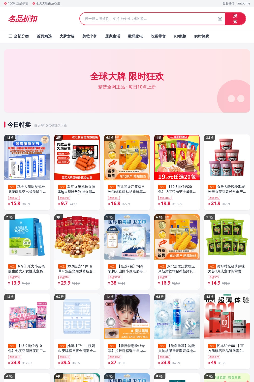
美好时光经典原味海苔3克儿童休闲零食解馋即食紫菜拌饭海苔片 (226, 269)
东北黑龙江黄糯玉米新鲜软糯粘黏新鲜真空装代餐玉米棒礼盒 (126, 189)
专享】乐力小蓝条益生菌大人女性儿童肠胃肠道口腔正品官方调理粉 (26, 269)
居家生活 (112, 36)
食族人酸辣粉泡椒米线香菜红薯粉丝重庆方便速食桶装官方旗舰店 (226, 189)
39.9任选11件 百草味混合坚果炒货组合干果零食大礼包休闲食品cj (75, 269)
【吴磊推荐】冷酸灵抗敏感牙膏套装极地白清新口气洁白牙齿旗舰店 (176, 349)
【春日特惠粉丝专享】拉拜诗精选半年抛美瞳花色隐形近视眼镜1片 (126, 349)
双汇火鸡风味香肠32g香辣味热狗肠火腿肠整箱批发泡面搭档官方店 (77, 189)
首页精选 (44, 36)
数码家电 (135, 36)
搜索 (235, 18)
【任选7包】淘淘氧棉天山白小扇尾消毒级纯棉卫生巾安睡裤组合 (125, 269)
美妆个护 (89, 36)
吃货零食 (158, 36)
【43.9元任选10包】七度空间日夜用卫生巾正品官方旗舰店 (25, 349)
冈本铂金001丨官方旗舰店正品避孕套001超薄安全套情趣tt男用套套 (227, 349)
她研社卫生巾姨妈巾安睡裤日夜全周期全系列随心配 (76, 349)
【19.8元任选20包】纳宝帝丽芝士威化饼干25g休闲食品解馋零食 (177, 189)
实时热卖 (201, 36)
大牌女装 (67, 36)
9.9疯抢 (180, 36)
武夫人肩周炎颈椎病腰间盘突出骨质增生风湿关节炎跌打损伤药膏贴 (26, 189)
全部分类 (18, 36)
